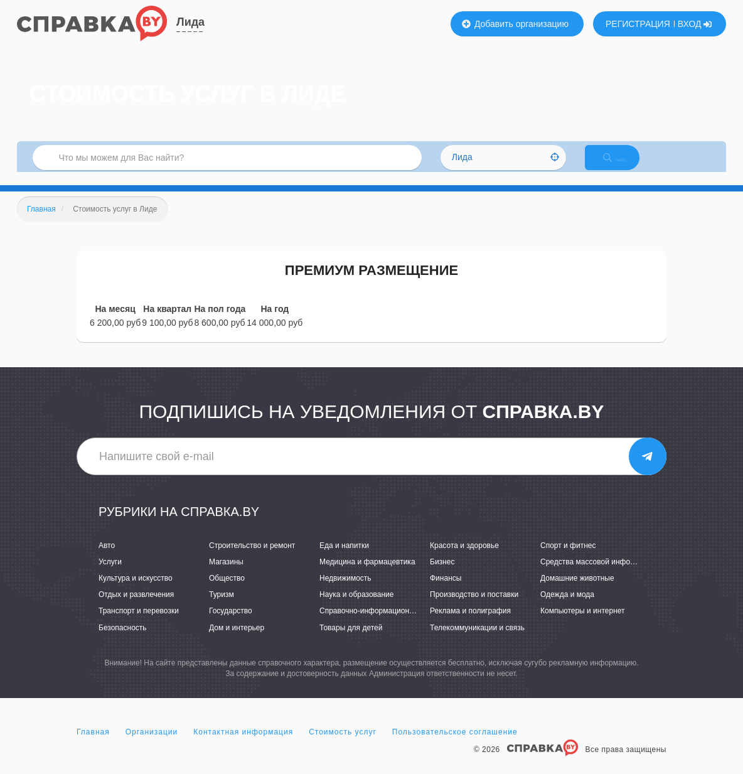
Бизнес (442, 575)
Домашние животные (577, 591)
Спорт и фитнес (568, 558)
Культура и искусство (136, 591)
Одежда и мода (567, 607)
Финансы (445, 591)
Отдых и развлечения (136, 607)
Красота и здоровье (464, 558)
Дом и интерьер (236, 641)
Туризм (221, 607)
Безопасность (123, 641)
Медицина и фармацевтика (367, 575)
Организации (152, 745)
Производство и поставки (474, 607)
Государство (230, 624)
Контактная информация (243, 745)
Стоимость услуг (343, 745)
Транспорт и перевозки (139, 624)
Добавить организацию (515, 24)
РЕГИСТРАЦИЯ (638, 24)
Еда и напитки (344, 558)
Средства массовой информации (598, 575)
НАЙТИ (625, 166)
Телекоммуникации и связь (477, 641)
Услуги (110, 575)
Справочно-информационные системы (387, 624)
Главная (93, 745)
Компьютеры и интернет (582, 624)
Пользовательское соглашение (455, 745)
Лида (190, 22)
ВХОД (695, 24)
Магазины (226, 575)
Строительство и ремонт (252, 558)
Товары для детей (350, 641)
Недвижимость (345, 591)
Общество (227, 591)
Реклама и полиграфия (470, 624)
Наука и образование (356, 607)
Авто (107, 558)
